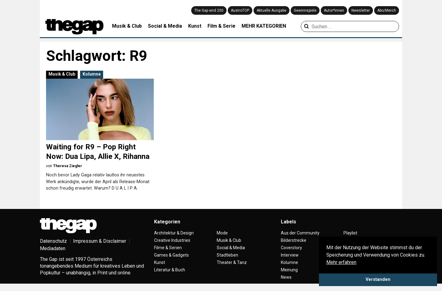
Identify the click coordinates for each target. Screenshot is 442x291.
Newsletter (360, 10)
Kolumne (92, 74)
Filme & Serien (168, 247)
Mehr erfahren (341, 262)
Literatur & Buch (169, 269)
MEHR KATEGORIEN (264, 26)
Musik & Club (127, 26)
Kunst (194, 26)
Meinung (289, 269)
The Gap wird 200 (208, 10)
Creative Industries (172, 240)
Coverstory (291, 247)
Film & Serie (221, 26)
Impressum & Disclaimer (99, 241)
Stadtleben (227, 255)
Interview (290, 255)
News (286, 277)
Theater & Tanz (232, 262)
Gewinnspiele (305, 10)
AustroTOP (240, 10)
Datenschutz (53, 241)
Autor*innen (334, 10)
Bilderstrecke (293, 240)
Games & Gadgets (171, 255)
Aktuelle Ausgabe (271, 10)
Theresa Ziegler (67, 166)
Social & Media (165, 26)
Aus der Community (300, 232)
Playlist (350, 232)
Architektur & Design (174, 232)
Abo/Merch (386, 10)
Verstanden (378, 279)
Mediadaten (52, 248)
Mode (222, 232)
